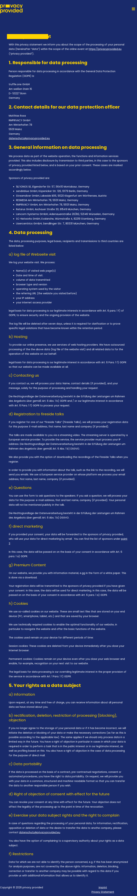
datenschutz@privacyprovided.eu (29, 138)
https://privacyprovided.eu (105, 49)
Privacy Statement (103, 892)
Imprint (103, 887)
